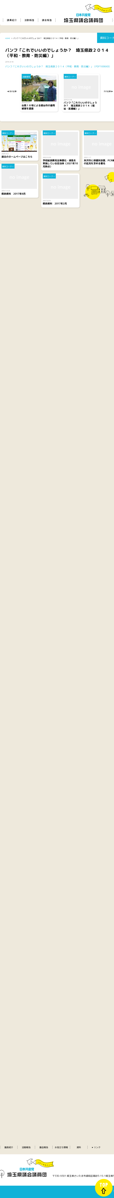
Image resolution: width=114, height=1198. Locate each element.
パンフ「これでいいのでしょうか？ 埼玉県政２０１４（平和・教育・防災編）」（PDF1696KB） (58, 66)
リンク (97, 1147)
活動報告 (26, 1147)
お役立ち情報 (61, 1147)
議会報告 (43, 1147)
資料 (79, 1147)
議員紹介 (8, 1147)
